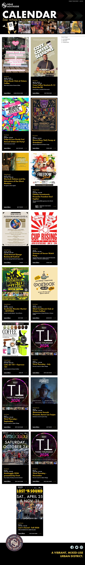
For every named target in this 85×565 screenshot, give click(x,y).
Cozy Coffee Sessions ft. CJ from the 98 (44, 86)
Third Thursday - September (11, 420)
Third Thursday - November (40, 474)
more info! (49, 318)
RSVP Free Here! (48, 93)
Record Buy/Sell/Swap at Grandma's (44, 141)
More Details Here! (18, 93)
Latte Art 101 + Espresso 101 (14, 365)
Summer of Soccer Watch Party (43, 254)
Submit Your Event (73, 1)
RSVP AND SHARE (19, 481)
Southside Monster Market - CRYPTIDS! (15, 310)
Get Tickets (49, 427)
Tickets (21, 262)
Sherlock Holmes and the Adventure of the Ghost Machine (14, 181)
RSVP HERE (20, 318)
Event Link (49, 148)
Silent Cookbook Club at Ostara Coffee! (43, 310)
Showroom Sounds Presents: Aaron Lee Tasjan (44, 413)
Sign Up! (21, 372)
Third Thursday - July (41, 364)
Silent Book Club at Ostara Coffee (15, 82)
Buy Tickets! (20, 207)
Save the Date (19, 148)
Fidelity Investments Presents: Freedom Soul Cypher (43, 196)
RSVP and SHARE (48, 372)
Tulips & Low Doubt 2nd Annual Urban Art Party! (14, 140)
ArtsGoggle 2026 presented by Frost (12, 474)
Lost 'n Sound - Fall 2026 (28, 528)
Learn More (7, 93)
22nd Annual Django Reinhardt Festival (13, 255)
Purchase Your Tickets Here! (45, 206)
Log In (81, 1)
